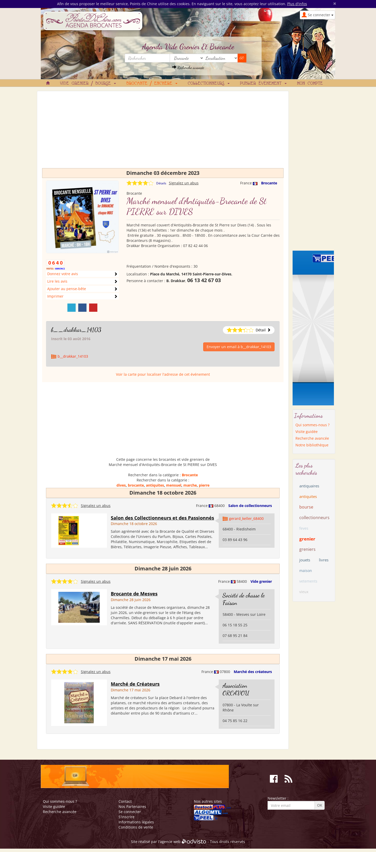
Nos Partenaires (132, 806)
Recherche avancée (188, 67)
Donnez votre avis (62, 273)
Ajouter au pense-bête (66, 288)
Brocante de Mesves (134, 594)
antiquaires (309, 485)
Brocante (269, 183)
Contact (125, 801)
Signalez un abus (184, 183)
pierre (204, 485)
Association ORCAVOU (236, 689)
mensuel (173, 485)
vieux (303, 591)
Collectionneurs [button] (209, 83)
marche (190, 485)
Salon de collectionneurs (250, 505)
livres (323, 559)
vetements (308, 581)
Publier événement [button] (263, 83)
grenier (307, 539)
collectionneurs (314, 517)
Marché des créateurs (253, 671)
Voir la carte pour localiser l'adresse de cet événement (163, 374)
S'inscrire (127, 816)
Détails (161, 183)
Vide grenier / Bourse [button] (88, 83)
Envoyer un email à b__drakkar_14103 (239, 346)
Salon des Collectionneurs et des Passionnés (162, 518)
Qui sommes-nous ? (312, 424)
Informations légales (136, 822)
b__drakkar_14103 (76, 329)
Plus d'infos (297, 3)
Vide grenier (261, 581)
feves (303, 528)
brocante (136, 485)
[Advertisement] (163, 132)
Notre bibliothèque (311, 445)
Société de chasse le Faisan (244, 599)
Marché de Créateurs (135, 684)
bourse (306, 507)
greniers (307, 549)
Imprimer (55, 296)
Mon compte (310, 83)
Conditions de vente (136, 827)
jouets (304, 559)
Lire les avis (57, 281)
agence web (170, 841)
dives (121, 485)
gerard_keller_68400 (246, 518)
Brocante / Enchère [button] (151, 83)
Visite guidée (306, 431)
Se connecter (130, 811)
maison (305, 570)
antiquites (155, 485)
